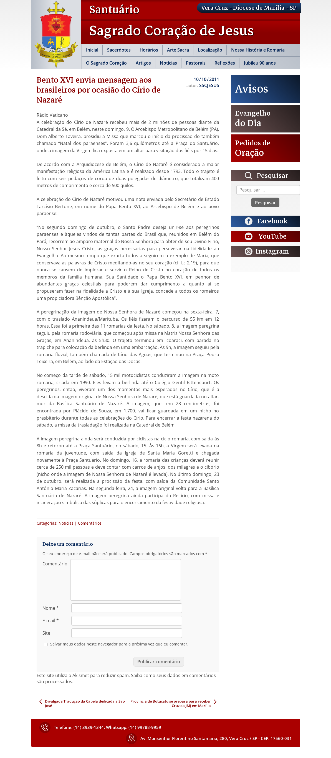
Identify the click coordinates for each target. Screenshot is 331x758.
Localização (210, 50)
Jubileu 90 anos (260, 63)
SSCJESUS (209, 85)
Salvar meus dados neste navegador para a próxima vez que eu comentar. (119, 644)
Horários (149, 50)
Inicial (92, 50)
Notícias (168, 63)
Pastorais (196, 63)
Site (46, 633)
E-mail (50, 620)
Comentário (54, 564)
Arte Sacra (178, 50)
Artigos (143, 63)
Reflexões (224, 63)
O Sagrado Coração (106, 63)
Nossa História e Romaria (258, 50)
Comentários (90, 523)
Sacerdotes (119, 50)
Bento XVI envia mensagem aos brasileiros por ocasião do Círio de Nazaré (99, 89)
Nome (50, 608)
